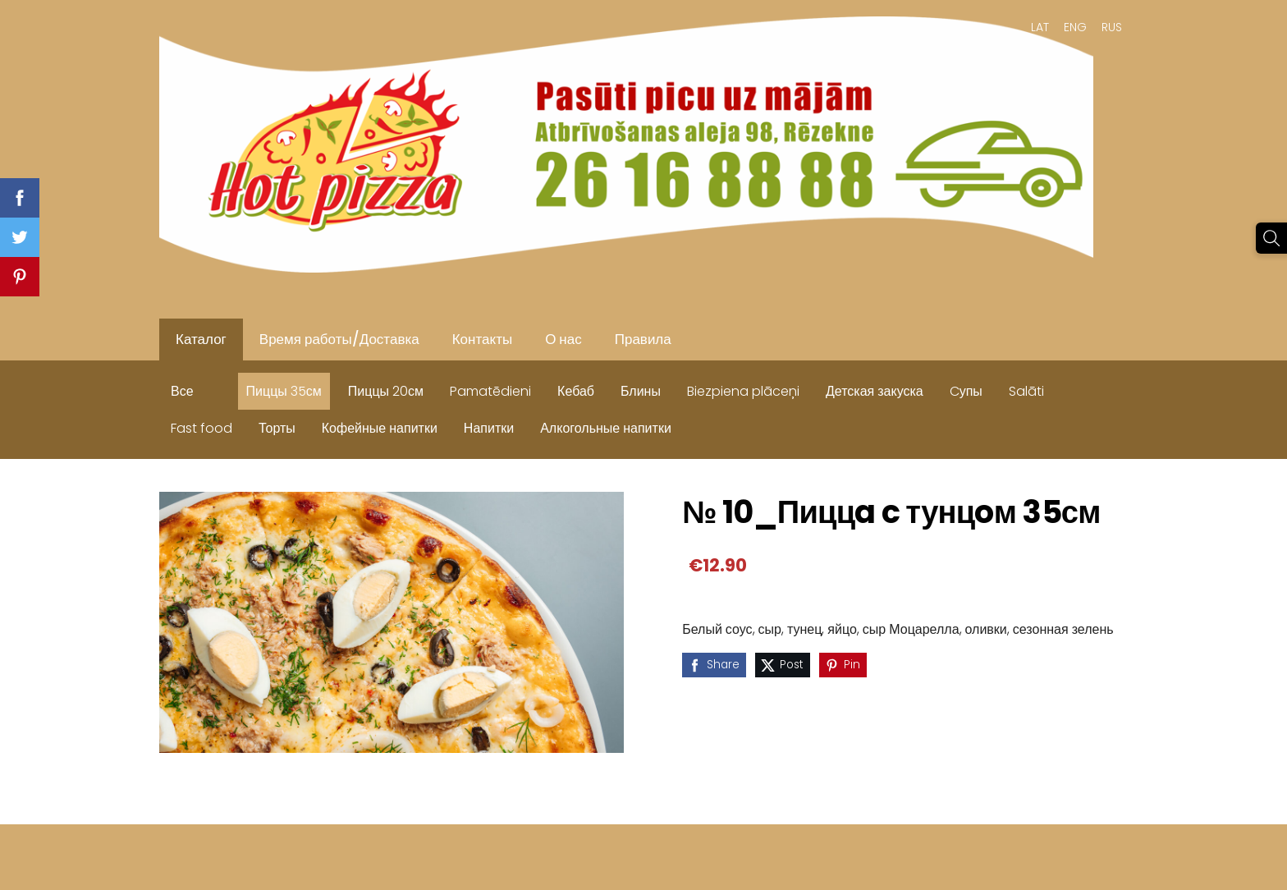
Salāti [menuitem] (1026, 391)
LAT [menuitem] (1040, 27)
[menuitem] (220, 387)
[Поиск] (1271, 238)
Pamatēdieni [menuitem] (490, 391)
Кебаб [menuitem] (575, 391)
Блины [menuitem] (641, 391)
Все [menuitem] (182, 391)
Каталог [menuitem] (201, 339)
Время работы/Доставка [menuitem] (339, 339)
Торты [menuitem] (277, 428)
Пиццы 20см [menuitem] (386, 391)
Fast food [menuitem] (201, 428)
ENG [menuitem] (1075, 27)
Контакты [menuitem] (482, 339)
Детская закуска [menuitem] (874, 391)
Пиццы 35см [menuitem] (284, 391)
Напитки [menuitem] (489, 428)
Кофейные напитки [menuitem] (379, 428)
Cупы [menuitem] (966, 391)
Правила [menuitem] (643, 339)
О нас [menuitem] (563, 339)
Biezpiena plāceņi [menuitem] (743, 391)
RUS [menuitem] (1112, 27)
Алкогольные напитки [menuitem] (605, 428)
